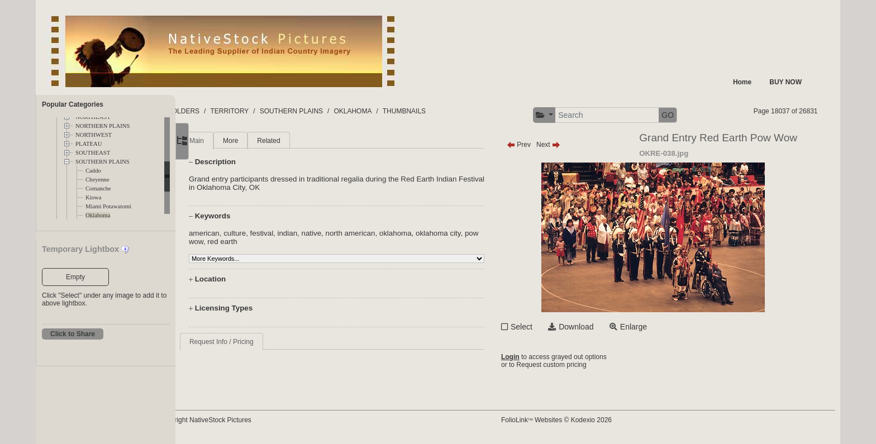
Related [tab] (300, 141)
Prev (539, 145)
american (236, 233)
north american (382, 233)
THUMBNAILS (448, 111)
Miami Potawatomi (108, 206)
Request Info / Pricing (253, 342)
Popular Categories (72, 104)
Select (542, 326)
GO (688, 115)
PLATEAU (88, 144)
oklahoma (427, 233)
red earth (270, 241)
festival (293, 233)
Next (569, 145)
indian (320, 233)
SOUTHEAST (92, 153)
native (344, 233)
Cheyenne (97, 179)
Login (531, 357)
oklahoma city (470, 233)
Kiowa (93, 197)
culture (266, 233)
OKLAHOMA (397, 111)
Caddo (93, 171)
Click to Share (72, 334)
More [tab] (262, 141)
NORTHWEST (93, 135)
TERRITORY (274, 111)
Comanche (98, 188)
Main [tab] (228, 141)
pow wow (236, 241)
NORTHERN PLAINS (102, 126)
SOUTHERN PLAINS (102, 162)
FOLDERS (228, 111)
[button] (565, 115)
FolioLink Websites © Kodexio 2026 (577, 420)
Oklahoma (97, 215)
